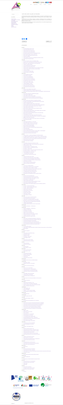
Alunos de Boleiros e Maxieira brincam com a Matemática (31, 166)
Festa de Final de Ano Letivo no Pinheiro (28, 139)
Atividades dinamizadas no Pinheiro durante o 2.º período (31, 330)
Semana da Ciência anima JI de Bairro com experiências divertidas (32, 100)
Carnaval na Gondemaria (26, 280)
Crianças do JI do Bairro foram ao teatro (28, 156)
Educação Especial (13, 22)
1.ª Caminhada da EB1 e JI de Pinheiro (28, 153)
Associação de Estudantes (14, 24)
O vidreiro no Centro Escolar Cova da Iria (28, 336)
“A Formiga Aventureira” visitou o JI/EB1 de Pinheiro (30, 171)
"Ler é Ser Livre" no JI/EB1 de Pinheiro (28, 165)
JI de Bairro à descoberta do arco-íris (28, 102)
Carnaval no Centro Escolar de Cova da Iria (29, 339)
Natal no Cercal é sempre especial (27, 109)
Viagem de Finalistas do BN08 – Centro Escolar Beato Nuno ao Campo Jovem (33, 144)
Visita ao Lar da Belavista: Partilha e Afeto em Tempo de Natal (31, 103)
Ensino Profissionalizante (14, 21)
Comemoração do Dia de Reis (27, 253)
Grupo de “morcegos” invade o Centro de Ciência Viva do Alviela (31, 284)
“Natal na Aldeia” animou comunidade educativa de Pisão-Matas (31, 201)
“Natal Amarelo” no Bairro (26, 193)
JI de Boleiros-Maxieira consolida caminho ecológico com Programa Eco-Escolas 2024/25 (34, 137)
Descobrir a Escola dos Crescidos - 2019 (28, 328)
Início (31, 4)
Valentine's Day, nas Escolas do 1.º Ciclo (28, 282)
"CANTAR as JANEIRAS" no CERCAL (27, 83)
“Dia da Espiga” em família (26, 237)
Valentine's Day (25, 346)
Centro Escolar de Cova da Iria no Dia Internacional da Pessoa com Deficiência (33, 302)
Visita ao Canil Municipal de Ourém (28, 129)
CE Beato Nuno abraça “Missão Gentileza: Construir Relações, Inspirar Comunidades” (34, 110)
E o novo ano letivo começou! (27, 226)
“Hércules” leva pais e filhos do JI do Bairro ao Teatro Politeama (31, 68)
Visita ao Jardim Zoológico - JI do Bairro (28, 298)
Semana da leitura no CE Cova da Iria (28, 337)
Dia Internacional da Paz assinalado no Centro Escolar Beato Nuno (32, 222)
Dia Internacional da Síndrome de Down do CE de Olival (30, 176)
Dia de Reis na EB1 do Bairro (27, 192)
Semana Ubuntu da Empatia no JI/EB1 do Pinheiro (29, 182)
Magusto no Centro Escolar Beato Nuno (28, 212)
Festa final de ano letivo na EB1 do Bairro (28, 362)
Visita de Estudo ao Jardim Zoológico (28, 239)
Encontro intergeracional (26, 356)
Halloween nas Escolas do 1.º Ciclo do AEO (29, 263)
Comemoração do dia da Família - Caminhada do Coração (31, 329)
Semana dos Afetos (25, 246)
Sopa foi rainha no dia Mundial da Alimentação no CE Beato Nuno (32, 218)
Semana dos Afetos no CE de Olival (28, 190)
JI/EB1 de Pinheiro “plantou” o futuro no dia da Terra (30, 54)
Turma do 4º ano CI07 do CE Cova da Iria (28, 265)
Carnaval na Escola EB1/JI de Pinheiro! (28, 77)
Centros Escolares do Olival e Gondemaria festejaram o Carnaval (31, 181)
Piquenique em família (26, 235)
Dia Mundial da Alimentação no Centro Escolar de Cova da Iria (31, 318)
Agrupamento (35, 4)
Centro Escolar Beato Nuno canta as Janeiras (29, 198)
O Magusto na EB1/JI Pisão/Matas (27, 202)
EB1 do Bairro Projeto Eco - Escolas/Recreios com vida (30, 147)
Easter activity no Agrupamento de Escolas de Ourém (30, 55)
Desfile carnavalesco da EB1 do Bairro (28, 180)
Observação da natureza (26, 255)
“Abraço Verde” (25, 363)
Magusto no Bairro (25, 310)
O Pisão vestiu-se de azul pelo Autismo (28, 58)
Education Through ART (26, 230)
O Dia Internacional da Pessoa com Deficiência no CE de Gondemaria (32, 308)
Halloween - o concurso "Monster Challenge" (29, 290)
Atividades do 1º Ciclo (14, 23)
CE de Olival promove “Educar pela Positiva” (29, 86)
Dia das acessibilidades (26, 289)
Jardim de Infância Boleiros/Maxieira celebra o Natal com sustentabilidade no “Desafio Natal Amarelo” (36, 91)
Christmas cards (25, 256)
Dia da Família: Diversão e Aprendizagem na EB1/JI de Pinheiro (31, 158)
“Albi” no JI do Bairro (26, 312)
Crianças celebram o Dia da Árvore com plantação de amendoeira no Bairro (33, 57)
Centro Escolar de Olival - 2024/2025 (28, 140)
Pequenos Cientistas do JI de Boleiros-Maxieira (29, 162)
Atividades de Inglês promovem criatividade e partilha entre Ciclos (32, 90)
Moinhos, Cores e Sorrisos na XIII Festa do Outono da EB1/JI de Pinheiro (32, 127)
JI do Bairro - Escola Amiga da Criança (28, 326)
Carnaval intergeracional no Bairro (27, 74)
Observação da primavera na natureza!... (28, 240)
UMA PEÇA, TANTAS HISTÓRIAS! (27, 254)
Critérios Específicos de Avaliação (15, 19)
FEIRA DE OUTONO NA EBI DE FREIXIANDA (28, 126)
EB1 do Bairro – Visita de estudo (27, 148)
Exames (12, 25)
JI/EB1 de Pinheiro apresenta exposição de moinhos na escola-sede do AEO (33, 112)
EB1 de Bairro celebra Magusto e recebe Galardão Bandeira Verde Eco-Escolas (33, 101)
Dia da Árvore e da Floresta (27, 244)
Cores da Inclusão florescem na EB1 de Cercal (29, 65)
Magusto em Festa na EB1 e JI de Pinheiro (28, 117)
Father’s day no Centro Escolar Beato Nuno (29, 344)
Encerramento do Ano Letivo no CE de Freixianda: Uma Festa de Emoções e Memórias (34, 138)
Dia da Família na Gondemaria (27, 366)
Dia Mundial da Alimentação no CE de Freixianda (29, 220)
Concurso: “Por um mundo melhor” (28, 267)
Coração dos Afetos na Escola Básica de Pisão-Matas (30, 283)
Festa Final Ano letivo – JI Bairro (27, 145)
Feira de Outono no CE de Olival (27, 211)
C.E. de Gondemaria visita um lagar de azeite (29, 316)
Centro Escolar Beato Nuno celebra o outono (29, 216)
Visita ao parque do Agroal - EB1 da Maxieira (29, 320)
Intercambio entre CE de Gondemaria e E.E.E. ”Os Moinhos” (31, 300)
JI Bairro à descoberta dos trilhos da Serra (28, 285)
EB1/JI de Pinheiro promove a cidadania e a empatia (30, 167)
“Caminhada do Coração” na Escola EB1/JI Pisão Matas (30, 271)
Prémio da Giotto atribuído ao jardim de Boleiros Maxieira (31, 354)
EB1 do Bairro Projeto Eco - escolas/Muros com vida (30, 146)
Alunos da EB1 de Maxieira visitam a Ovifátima (29, 172)
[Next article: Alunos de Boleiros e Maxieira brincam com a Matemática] (48, 41)
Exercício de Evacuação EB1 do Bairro (28, 84)
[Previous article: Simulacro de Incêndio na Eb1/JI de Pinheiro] (24, 41)
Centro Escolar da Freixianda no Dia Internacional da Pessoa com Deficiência (33, 303)
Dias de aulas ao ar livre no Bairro (27, 311)
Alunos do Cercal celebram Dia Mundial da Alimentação (30, 131)
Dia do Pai (24, 371)
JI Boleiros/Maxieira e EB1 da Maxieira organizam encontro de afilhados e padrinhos (34, 183)
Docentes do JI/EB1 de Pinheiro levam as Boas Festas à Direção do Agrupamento (34, 104)
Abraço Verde (25, 364)
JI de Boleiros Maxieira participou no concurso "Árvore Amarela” (31, 203)
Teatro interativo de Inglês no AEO (27, 94)
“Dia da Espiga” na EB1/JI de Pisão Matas (28, 273)
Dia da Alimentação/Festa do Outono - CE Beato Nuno (30, 317)
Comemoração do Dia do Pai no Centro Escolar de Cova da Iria (31, 334)
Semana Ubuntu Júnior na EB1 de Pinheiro (29, 85)
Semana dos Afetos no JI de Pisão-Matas (28, 72)
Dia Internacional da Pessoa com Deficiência (29, 348)
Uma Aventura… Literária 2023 (27, 236)
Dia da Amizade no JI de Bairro (27, 75)
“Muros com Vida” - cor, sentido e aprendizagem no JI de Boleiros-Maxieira (33, 135)
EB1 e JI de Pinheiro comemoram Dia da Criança (29, 154)
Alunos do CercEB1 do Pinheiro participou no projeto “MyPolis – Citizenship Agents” (34, 130)
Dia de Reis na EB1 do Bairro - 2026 (28, 81)
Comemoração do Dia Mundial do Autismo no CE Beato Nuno (31, 338)
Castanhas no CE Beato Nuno (27, 209)
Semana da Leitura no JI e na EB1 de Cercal (29, 50)
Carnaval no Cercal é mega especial (28, 76)
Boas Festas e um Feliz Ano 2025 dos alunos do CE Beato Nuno (31, 200)
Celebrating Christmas (26, 293)
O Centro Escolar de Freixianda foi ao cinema (29, 111)
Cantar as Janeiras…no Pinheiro (27, 194)
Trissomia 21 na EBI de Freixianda (27, 64)
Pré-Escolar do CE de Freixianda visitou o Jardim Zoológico (31, 157)
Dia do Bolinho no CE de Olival (27, 210)
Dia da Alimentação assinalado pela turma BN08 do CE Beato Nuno (32, 219)
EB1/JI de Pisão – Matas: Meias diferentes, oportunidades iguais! (31, 63)
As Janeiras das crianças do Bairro (27, 257)
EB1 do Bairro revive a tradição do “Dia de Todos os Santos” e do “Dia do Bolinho (34, 118)
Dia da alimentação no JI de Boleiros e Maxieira (29, 291)
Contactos (49, 4)
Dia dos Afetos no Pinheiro (26, 191)
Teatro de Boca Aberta (26, 128)
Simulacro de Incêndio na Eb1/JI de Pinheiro (29, 163)
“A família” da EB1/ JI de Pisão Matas (28, 274)
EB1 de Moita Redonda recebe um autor (28, 48)
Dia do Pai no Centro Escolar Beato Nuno (28, 175)
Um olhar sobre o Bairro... (26, 352)
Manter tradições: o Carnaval (27, 247)
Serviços (45, 4)
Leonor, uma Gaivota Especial (27, 249)
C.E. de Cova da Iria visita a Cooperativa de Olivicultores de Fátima (32, 307)
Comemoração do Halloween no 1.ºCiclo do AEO (29, 121)
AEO (13, 403)
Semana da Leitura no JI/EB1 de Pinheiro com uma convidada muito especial (33, 67)
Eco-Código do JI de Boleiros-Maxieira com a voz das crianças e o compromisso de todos (34, 136)
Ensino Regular (13, 20)
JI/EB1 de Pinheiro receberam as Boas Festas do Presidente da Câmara (32, 108)
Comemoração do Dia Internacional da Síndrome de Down (31, 343)
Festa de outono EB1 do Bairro (27, 119)
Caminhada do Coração (26, 234)
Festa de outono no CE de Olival (27, 113)
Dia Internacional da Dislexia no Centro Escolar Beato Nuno (31, 221)
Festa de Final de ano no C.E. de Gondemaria (29, 361)
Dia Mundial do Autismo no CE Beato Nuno (29, 275)
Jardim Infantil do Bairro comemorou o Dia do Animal (30, 122)
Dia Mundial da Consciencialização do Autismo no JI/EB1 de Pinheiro (32, 173)
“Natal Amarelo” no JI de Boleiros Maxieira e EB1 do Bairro (31, 199)
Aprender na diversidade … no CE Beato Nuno (29, 208)
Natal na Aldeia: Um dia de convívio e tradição (29, 95)
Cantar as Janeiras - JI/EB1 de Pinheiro (28, 82)
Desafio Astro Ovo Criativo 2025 (27, 189)
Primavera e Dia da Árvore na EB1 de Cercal (29, 66)
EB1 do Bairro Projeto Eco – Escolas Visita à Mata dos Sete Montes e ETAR (33, 149)
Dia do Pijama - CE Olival (26, 262)
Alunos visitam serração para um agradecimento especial (30, 93)
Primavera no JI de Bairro (26, 56)
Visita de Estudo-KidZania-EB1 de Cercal (28, 49)
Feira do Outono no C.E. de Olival (27, 319)
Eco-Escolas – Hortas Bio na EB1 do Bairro (28, 185)
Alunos (41, 4)
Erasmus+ (12, 26)
